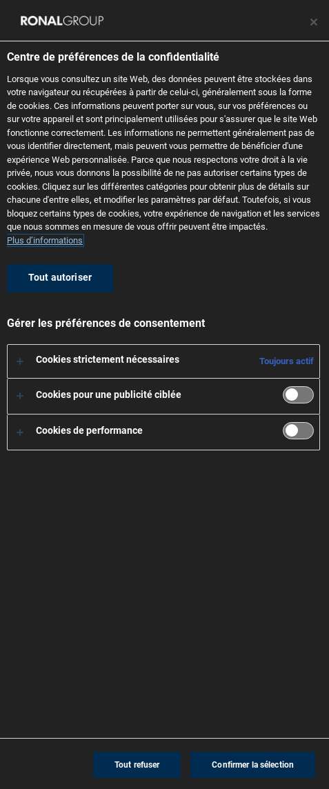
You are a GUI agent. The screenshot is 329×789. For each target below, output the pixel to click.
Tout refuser (136, 765)
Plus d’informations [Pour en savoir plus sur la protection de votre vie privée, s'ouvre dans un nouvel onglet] (45, 240)
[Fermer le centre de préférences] (314, 22)
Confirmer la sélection (253, 765)
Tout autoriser (60, 277)
